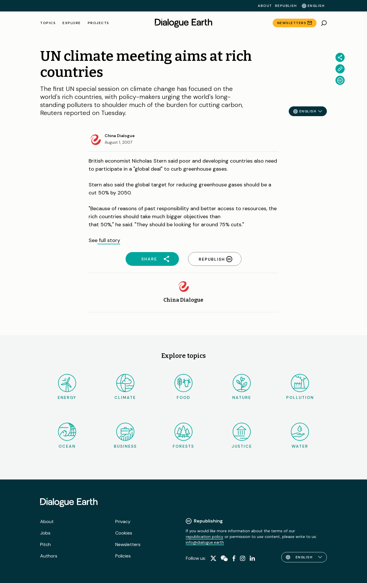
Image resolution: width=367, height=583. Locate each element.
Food (183, 387)
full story (108, 240)
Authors (48, 556)
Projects (98, 23)
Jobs (45, 533)
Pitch (45, 544)
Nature (241, 387)
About (265, 6)
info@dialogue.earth (205, 542)
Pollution (300, 387)
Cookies (123, 533)
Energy (67, 387)
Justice (242, 436)
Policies (123, 556)
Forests (183, 436)
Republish (286, 6)
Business (125, 436)
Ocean (67, 436)
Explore (72, 23)
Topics (48, 23)
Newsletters (292, 23)
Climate (125, 387)
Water (300, 436)
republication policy (204, 536)
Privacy (122, 521)
